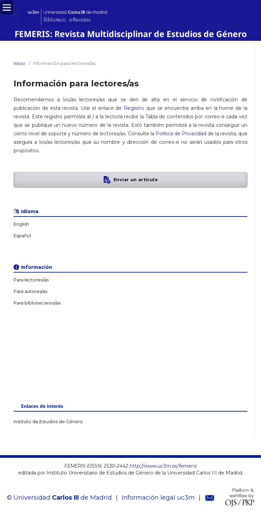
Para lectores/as (31, 279)
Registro (134, 108)
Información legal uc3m (158, 497)
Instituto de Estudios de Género (48, 421)
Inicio (19, 63)
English (21, 224)
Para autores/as (30, 291)
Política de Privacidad (181, 134)
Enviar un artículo (136, 179)
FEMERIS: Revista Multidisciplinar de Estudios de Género (131, 33)
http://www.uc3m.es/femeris (163, 466)
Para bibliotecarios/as (37, 303)
